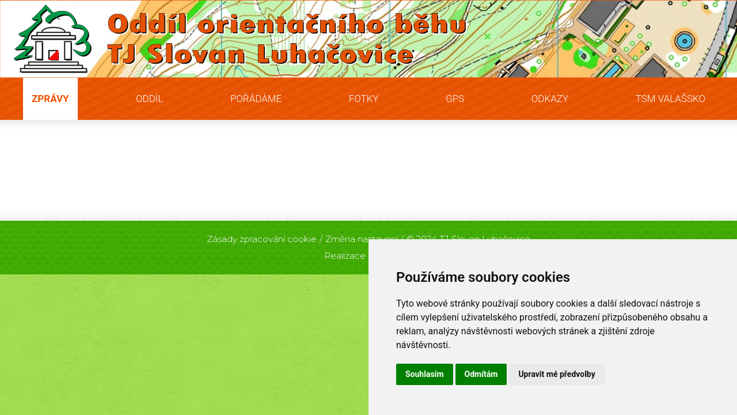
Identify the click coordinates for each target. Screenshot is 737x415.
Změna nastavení (361, 238)
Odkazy (549, 98)
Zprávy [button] (50, 98)
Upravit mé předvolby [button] (556, 374)
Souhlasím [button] (424, 374)
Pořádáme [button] (256, 98)
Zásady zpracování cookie (262, 238)
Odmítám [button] (481, 374)
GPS (455, 98)
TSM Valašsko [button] (670, 98)
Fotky (364, 98)
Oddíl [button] (149, 98)
